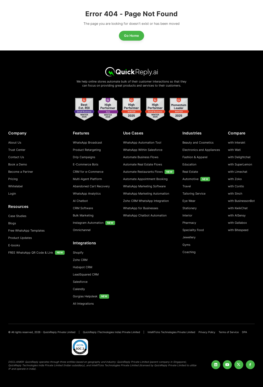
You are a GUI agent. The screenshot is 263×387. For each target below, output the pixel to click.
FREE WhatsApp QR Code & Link (30, 252)
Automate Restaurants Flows (143, 171)
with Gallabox (237, 222)
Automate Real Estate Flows (142, 164)
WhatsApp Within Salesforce (142, 150)
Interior (187, 215)
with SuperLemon (240, 164)
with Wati (234, 150)
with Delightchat (239, 157)
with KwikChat (238, 208)
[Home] (131, 71)
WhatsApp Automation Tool (142, 142)
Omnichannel (82, 230)
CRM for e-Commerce (88, 171)
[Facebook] (250, 364)
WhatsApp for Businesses (140, 208)
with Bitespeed (238, 230)
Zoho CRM (80, 260)
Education (189, 164)
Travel (186, 186)
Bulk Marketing (83, 215)
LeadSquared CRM (86, 274)
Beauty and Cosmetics (198, 142)
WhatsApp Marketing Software (144, 186)
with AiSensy (237, 215)
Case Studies (17, 216)
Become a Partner (20, 171)
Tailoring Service (193, 193)
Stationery (189, 208)
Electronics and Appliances (201, 150)
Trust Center (16, 150)
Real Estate (190, 171)
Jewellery (189, 237)
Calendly (79, 289)
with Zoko (235, 179)
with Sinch (235, 193)
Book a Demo (17, 164)
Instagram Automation (88, 222)
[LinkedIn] (215, 364)
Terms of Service (229, 332)
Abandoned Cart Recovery (91, 186)
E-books (14, 245)
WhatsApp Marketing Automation (146, 193)
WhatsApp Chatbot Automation (145, 215)
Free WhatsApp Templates (26, 230)
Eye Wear (188, 201)
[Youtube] (227, 364)
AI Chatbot (80, 201)
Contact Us (16, 157)
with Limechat (237, 171)
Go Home (131, 36)
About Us (14, 142)
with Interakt (236, 142)
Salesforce (80, 282)
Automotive (190, 179)
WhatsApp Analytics (87, 193)
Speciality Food (193, 230)
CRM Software (83, 208)
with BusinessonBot (241, 201)
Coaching (189, 252)
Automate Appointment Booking (145, 179)
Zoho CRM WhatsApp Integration (146, 201)
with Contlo (236, 186)
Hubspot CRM (82, 267)
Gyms (186, 245)
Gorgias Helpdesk (85, 296)
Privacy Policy (207, 332)
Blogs (12, 223)
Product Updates (20, 238)
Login (12, 193)
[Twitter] (238, 364)
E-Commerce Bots (85, 164)
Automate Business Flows (140, 157)
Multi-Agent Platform (87, 179)
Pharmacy (189, 222)
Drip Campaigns (84, 157)
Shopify (78, 252)
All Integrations (83, 303)
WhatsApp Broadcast (87, 142)
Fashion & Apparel (194, 157)
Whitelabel (15, 186)
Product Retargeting (87, 150)
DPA (244, 332)
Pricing (13, 179)
